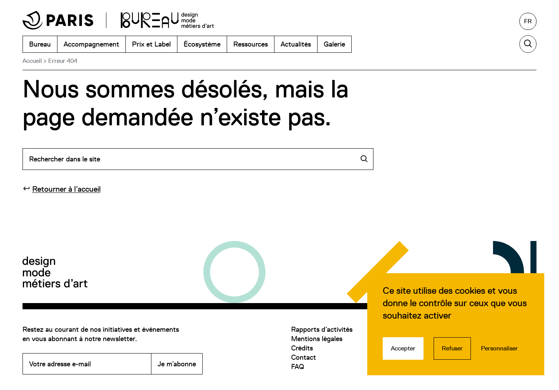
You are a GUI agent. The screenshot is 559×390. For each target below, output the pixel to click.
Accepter (403, 348)
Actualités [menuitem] (296, 44)
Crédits (302, 348)
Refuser (452, 348)
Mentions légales (316, 339)
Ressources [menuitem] (250, 44)
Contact (303, 357)
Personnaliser (499, 348)
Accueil (32, 60)
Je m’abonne (177, 364)
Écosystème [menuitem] (202, 44)
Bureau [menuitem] (40, 44)
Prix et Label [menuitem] (151, 44)
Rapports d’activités (321, 329)
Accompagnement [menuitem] (91, 44)
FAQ (297, 366)
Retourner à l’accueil (66, 189)
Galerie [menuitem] (334, 44)
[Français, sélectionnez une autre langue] (528, 21)
